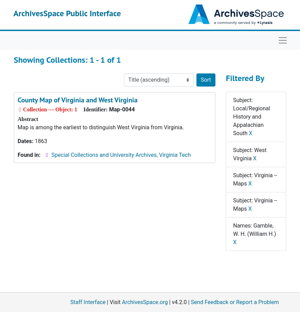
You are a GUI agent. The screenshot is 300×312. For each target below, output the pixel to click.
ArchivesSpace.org (145, 302)
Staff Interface (88, 302)
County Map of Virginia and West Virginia (77, 99)
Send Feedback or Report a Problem (235, 302)
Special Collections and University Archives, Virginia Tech (121, 155)
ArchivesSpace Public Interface (67, 13)
